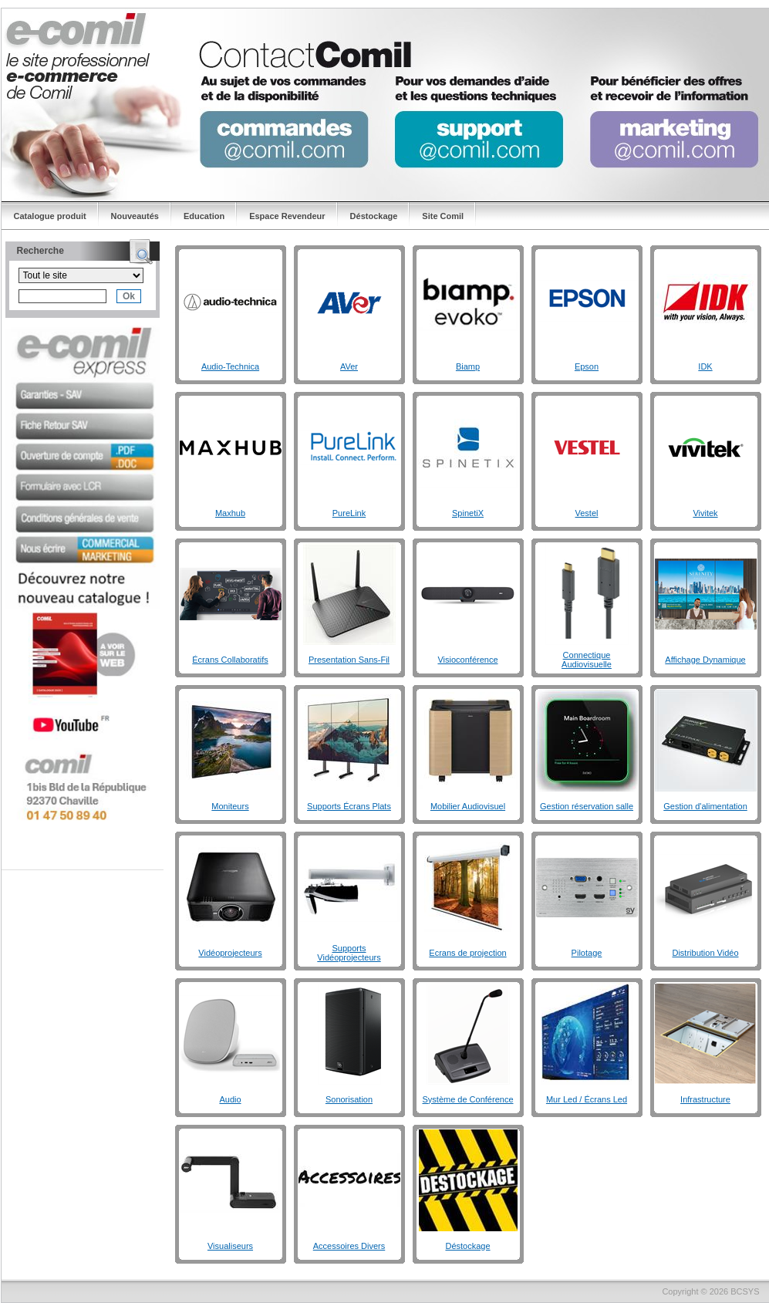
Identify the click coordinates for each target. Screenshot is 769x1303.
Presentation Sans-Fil (349, 659)
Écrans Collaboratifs (230, 659)
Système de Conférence (467, 1099)
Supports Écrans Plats (349, 806)
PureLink (349, 513)
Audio (230, 1099)
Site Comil (443, 216)
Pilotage (587, 952)
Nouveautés (135, 216)
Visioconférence (467, 659)
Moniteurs (229, 806)
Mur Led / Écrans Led (586, 1099)
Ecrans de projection (467, 952)
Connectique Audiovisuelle (587, 659)
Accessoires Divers (349, 1246)
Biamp (468, 366)
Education (204, 216)
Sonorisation (349, 1099)
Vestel (587, 513)
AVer (349, 366)
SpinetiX (468, 513)
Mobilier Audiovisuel (467, 806)
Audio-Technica (230, 366)
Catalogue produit (50, 216)
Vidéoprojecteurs (229, 952)
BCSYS (744, 1291)
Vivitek (705, 513)
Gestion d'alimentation (705, 806)
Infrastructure (705, 1099)
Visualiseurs (230, 1246)
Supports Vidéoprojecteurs (348, 952)
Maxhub (230, 513)
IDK (705, 366)
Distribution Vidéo (705, 952)
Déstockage (374, 216)
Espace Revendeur (287, 216)
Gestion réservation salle (586, 806)
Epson (587, 366)
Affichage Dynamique (705, 659)
